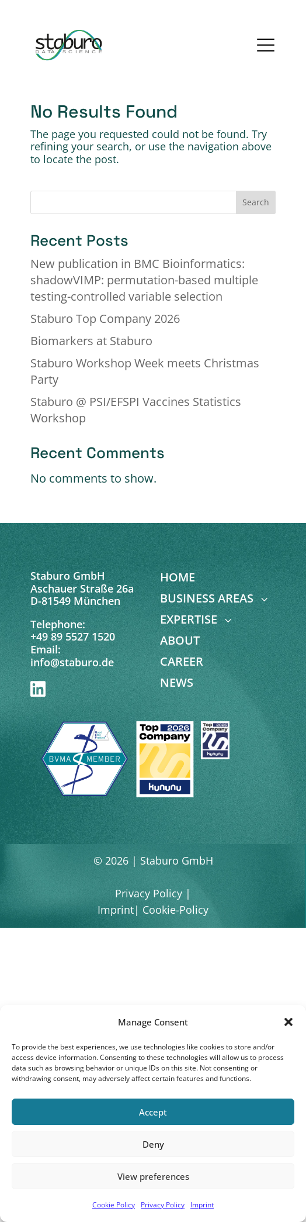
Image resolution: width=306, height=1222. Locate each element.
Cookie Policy (113, 1205)
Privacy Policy (163, 1205)
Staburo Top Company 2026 (105, 318)
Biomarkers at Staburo (91, 341)
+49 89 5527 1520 (72, 636)
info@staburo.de (72, 662)
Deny (153, 1144)
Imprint (202, 1205)
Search (255, 202)
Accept (153, 1112)
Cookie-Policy (175, 910)
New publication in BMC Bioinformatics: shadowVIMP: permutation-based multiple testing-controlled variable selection (144, 280)
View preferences (153, 1176)
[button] (288, 1022)
